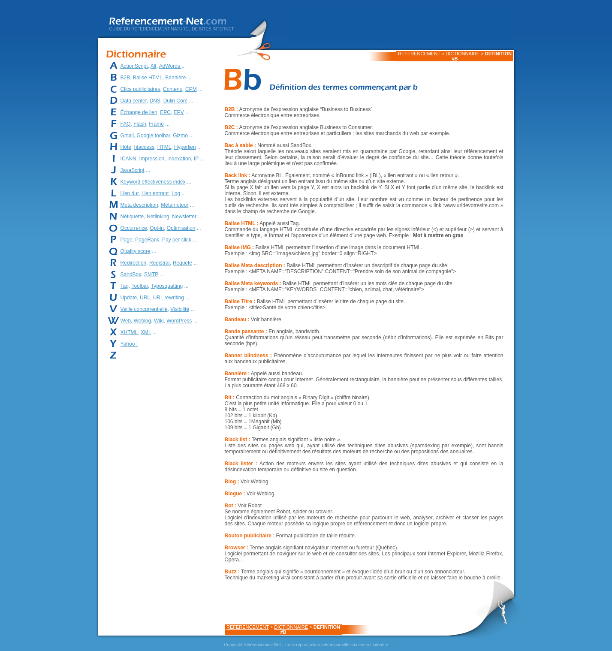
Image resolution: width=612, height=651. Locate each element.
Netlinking (158, 217)
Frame (156, 124)
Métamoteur (174, 205)
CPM (191, 89)
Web (126, 321)
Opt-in (157, 228)
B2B (125, 78)
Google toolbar (153, 136)
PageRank (147, 240)
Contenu (172, 89)
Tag (125, 286)
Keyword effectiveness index (153, 182)
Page (127, 240)
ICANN (128, 159)
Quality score (136, 251)
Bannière (175, 78)
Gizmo (180, 136)
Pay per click (176, 240)
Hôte (126, 147)
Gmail (127, 136)
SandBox (131, 274)
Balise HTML (148, 78)
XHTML (129, 332)
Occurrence (134, 228)
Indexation (179, 159)
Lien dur (130, 193)
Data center (134, 101)
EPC (165, 112)
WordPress (179, 321)
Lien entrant (155, 193)
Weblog (142, 321)
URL (145, 298)
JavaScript (133, 170)
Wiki (159, 321)
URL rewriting (169, 298)
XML (146, 332)
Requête (182, 263)
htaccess (144, 147)
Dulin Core (175, 101)
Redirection (134, 263)
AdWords (170, 66)
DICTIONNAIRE (462, 53)
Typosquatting (167, 286)
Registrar (159, 263)
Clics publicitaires (140, 89)
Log (176, 193)
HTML (164, 147)
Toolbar (139, 286)
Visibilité (179, 309)
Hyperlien (185, 147)
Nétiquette (132, 217)
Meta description (139, 205)
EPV (179, 112)
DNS (155, 101)
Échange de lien (139, 112)
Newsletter (184, 217)
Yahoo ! (129, 344)
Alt (154, 66)
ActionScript (134, 66)
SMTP (151, 274)
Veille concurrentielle (144, 309)
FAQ (126, 124)
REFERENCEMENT (419, 53)
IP (196, 159)
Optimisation (181, 228)
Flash (139, 124)
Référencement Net (262, 644)
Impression (152, 159)
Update (129, 298)
